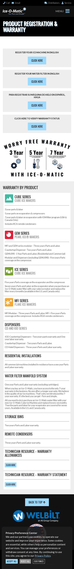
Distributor (52, 3)
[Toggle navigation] (67, 11)
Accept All (12, 561)
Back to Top (37, 502)
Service (66, 3)
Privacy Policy (43, 555)
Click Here (37, 61)
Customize (39, 561)
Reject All (25, 561)
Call (6, 3)
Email (15, 3)
